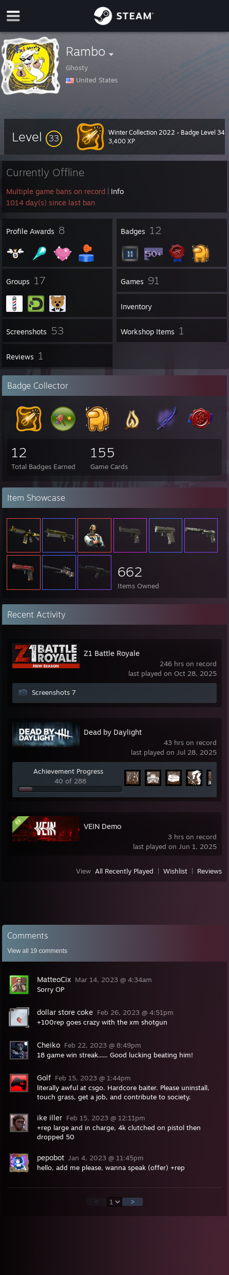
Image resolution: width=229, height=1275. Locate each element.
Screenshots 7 (54, 692)
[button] (37, 136)
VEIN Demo (102, 826)
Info (117, 191)
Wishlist (175, 871)
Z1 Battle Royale (112, 653)
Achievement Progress (68, 771)
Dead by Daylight (113, 732)
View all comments (37, 950)
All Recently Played (124, 871)
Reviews (209, 871)
